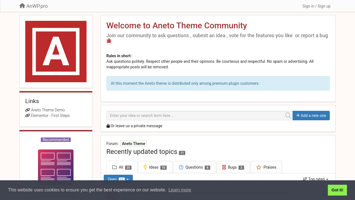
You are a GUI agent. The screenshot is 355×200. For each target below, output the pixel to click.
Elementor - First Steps (50, 115)
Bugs (236, 167)
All (125, 167)
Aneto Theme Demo (48, 110)
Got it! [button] (337, 190)
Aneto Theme (133, 143)
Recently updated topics (142, 152)
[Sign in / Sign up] (316, 6)
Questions (198, 167)
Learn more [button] (179, 190)
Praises (269, 167)
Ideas (158, 167)
